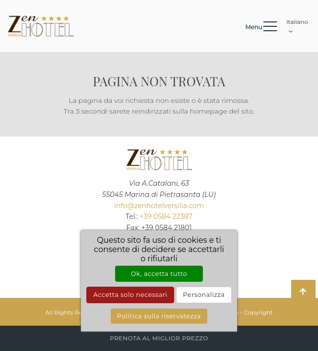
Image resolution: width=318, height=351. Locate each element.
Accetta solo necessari (130, 294)
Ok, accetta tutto (159, 273)
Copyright (258, 312)
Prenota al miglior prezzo (159, 338)
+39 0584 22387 (166, 216)
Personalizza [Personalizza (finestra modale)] (204, 294)
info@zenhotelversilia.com (159, 205)
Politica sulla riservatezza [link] (159, 316)
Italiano (297, 25)
